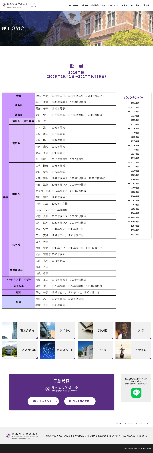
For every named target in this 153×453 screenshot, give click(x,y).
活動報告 (95, 5)
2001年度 (134, 208)
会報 (137, 5)
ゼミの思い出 (113, 5)
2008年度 (134, 179)
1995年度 (134, 234)
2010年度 (134, 170)
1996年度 (134, 230)
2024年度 (134, 111)
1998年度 (134, 221)
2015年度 (134, 149)
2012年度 (134, 162)
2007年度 (134, 183)
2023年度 (134, 115)
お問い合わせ (44, 401)
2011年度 (134, 166)
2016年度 (134, 145)
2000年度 (134, 213)
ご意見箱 (145, 5)
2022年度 (134, 120)
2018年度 (134, 136)
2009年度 (134, 175)
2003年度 (134, 200)
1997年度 (134, 225)
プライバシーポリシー (143, 423)
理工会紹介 (74, 5)
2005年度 (134, 191)
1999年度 (134, 217)
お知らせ (85, 5)
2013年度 (134, 158)
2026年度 (134, 103)
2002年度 (134, 204)
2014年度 (134, 153)
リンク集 (118, 423)
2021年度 (134, 124)
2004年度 (134, 196)
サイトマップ (129, 423)
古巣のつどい (127, 5)
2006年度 (134, 187)
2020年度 (134, 128)
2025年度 (134, 107)
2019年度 (134, 132)
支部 (103, 5)
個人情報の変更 (81, 401)
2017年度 (134, 141)
